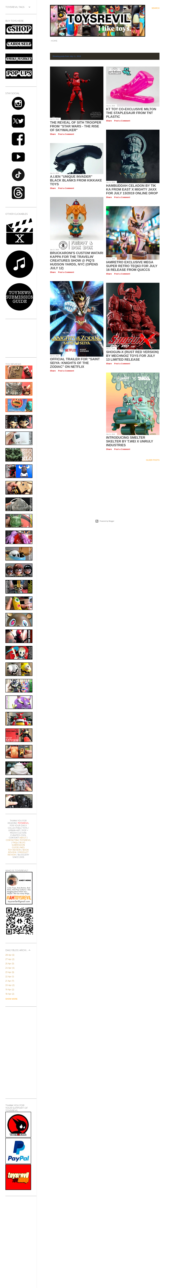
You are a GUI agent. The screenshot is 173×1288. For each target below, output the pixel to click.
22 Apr (9, 976)
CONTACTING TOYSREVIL (18, 840)
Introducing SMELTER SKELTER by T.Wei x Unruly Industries (129, 441)
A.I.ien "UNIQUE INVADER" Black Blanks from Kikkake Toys (76, 180)
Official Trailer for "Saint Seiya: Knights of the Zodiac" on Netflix (75, 362)
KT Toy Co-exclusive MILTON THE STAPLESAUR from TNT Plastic (131, 112)
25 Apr (9, 963)
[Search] (155, 8)
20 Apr (9, 985)
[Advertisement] (104, 487)
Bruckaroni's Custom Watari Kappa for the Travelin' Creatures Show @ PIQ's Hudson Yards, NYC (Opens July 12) (76, 260)
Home (54, 41)
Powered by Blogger (104, 521)
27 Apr (9, 959)
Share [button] (53, 134)
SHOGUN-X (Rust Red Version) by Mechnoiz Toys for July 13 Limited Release (132, 355)
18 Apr (9, 994)
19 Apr (9, 989)
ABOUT (22, 837)
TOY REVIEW (14, 850)
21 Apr (9, 981)
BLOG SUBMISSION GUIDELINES (18, 845)
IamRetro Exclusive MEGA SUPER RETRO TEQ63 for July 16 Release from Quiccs (131, 266)
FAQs (15, 842)
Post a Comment (66, 134)
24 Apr (9, 968)
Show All (152, 56)
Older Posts (152, 460)
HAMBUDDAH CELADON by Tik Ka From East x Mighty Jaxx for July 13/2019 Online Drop (132, 189)
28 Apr (9, 955)
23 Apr (9, 972)
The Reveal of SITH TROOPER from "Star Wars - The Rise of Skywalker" (75, 126)
